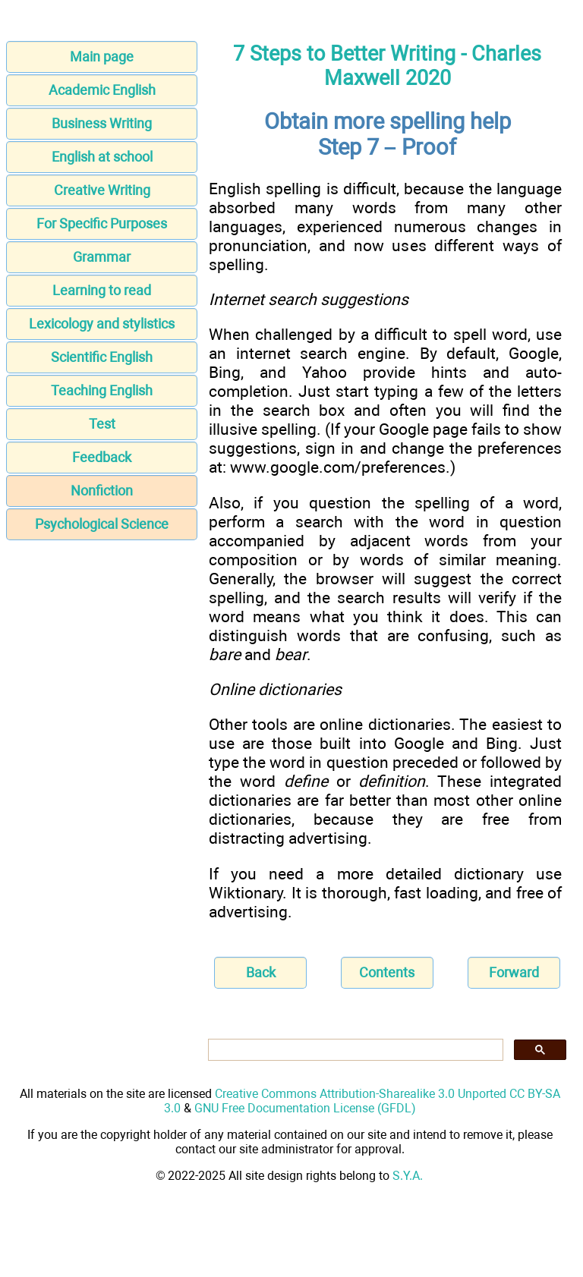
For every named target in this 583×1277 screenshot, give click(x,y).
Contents (386, 972)
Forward (514, 972)
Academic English (102, 90)
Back (261, 972)
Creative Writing (102, 190)
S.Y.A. (407, 1175)
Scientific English (102, 357)
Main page (102, 56)
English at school (102, 157)
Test (102, 424)
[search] (354, 1050)
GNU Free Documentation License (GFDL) (305, 1108)
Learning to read (101, 290)
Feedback (101, 457)
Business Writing (102, 123)
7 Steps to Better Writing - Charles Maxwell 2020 (387, 66)
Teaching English (102, 390)
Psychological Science (102, 524)
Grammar (102, 257)
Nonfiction (102, 491)
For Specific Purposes (101, 223)
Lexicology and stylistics (102, 324)
